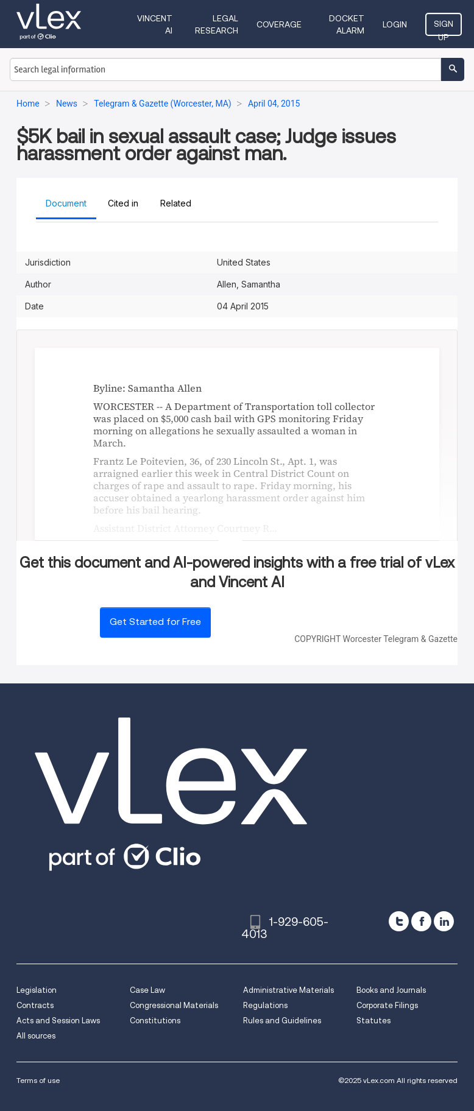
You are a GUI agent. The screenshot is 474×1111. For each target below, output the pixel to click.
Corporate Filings (387, 1005)
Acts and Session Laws (58, 1020)
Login (395, 24)
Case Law (147, 990)
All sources (35, 1035)
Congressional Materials (174, 1005)
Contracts (35, 1005)
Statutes (373, 1020)
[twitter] (399, 921)
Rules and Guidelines (282, 1020)
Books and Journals (391, 990)
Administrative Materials (288, 990)
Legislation (36, 990)
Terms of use (38, 1080)
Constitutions (155, 1020)
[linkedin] (444, 921)
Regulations (265, 1005)
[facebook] (421, 921)
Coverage (279, 24)
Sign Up (443, 27)
